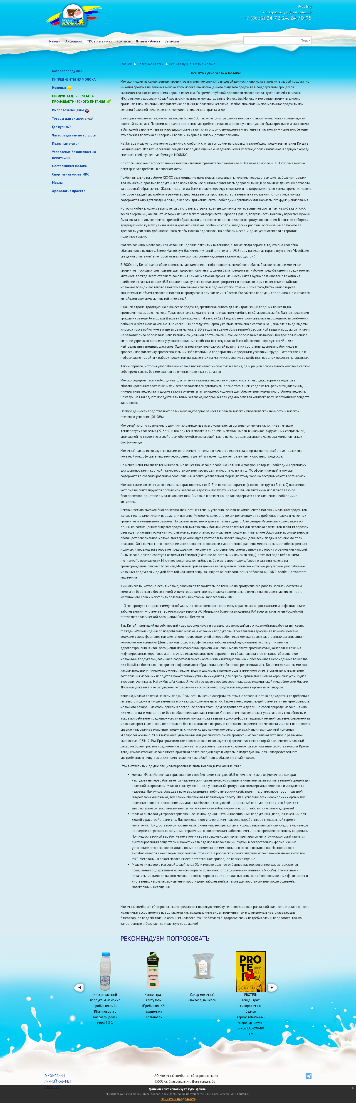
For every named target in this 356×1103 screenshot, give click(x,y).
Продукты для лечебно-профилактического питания (81, 99)
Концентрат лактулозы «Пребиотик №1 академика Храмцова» (154, 1005)
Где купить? (61, 127)
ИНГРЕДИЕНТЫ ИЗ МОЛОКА (74, 79)
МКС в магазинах (99, 41)
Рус (300, 6)
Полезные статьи (65, 143)
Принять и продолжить (178, 1099)
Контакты (124, 41)
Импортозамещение (68, 110)
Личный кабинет (148, 41)
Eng (309, 6)
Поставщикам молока (69, 166)
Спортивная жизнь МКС (70, 174)
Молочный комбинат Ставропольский (73, 16)
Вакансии (172, 41)
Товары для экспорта (69, 118)
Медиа (57, 182)
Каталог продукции (67, 71)
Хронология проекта (68, 191)
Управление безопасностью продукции (74, 155)
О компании (73, 41)
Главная (54, 41)
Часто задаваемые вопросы (74, 135)
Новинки (59, 87)
